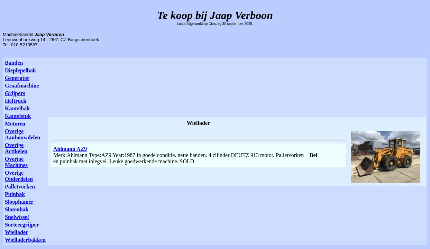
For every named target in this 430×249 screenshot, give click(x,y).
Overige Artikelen (16, 148)
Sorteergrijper (22, 225)
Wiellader (16, 232)
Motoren (15, 124)
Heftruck (15, 101)
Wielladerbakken (25, 240)
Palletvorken (20, 187)
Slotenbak (16, 209)
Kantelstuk (18, 116)
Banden (14, 63)
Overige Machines (16, 162)
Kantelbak (17, 108)
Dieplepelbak (20, 70)
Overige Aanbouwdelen (22, 134)
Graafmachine (22, 86)
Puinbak (15, 194)
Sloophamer (19, 202)
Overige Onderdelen (19, 176)
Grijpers (15, 93)
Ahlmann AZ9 (70, 149)
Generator (17, 78)
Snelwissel (17, 217)
